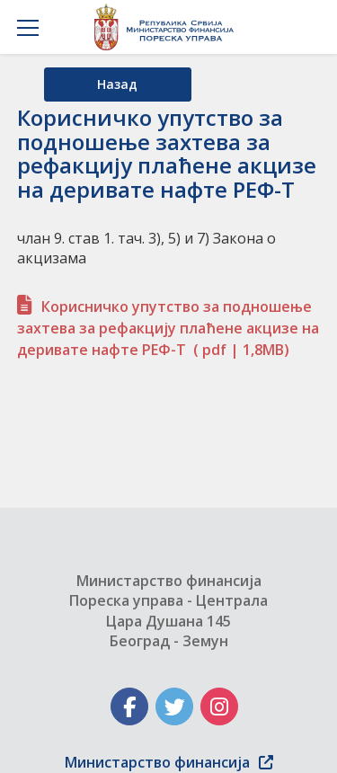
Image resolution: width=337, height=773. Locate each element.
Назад (117, 84)
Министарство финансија (169, 762)
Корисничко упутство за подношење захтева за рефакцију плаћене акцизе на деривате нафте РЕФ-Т (168, 328)
